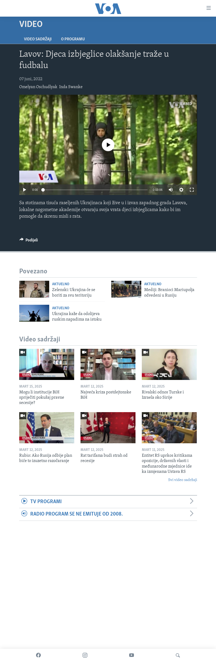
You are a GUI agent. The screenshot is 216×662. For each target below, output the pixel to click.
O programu (73, 39)
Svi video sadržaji (182, 480)
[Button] (28, 241)
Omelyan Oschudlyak (38, 87)
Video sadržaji (38, 39)
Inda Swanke (71, 87)
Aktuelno (60, 284)
